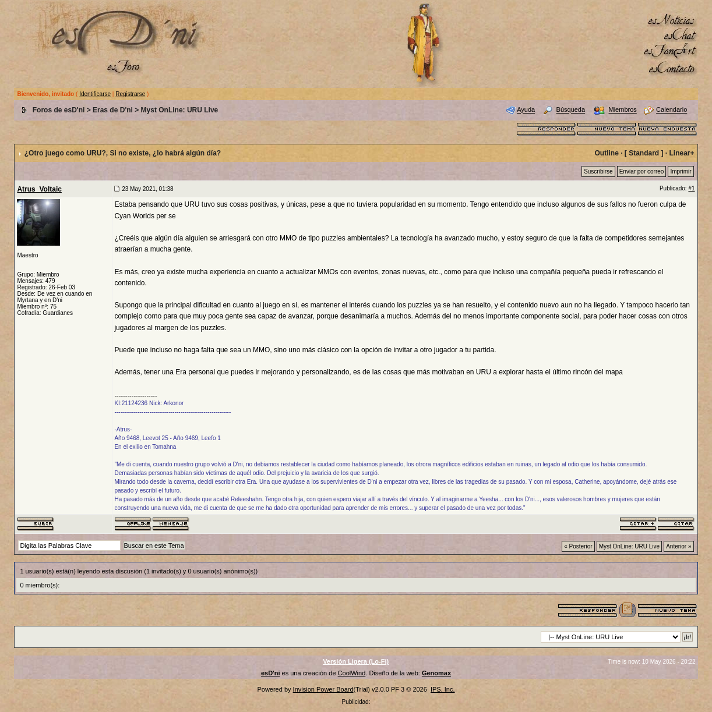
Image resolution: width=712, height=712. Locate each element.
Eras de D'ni (113, 110)
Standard (644, 153)
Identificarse (95, 94)
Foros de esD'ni (59, 110)
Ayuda (526, 110)
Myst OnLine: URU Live (179, 110)
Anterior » (678, 546)
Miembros (623, 110)
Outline (606, 153)
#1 (691, 188)
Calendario (671, 110)
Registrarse (130, 94)
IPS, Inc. (443, 689)
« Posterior (578, 546)
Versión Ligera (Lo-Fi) (356, 661)
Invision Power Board (323, 689)
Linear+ (682, 153)
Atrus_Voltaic (39, 189)
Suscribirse (598, 171)
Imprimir (680, 171)
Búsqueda (571, 110)
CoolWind (352, 673)
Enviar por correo (641, 171)
